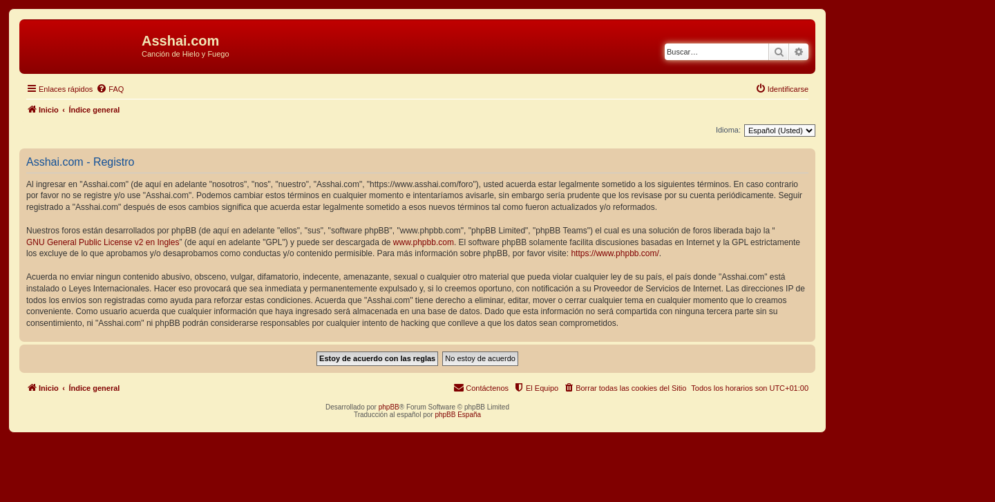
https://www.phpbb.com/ (614, 253)
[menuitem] (110, 89)
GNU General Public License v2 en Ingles (102, 242)
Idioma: (728, 130)
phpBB (389, 407)
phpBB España (458, 414)
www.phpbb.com (423, 242)
